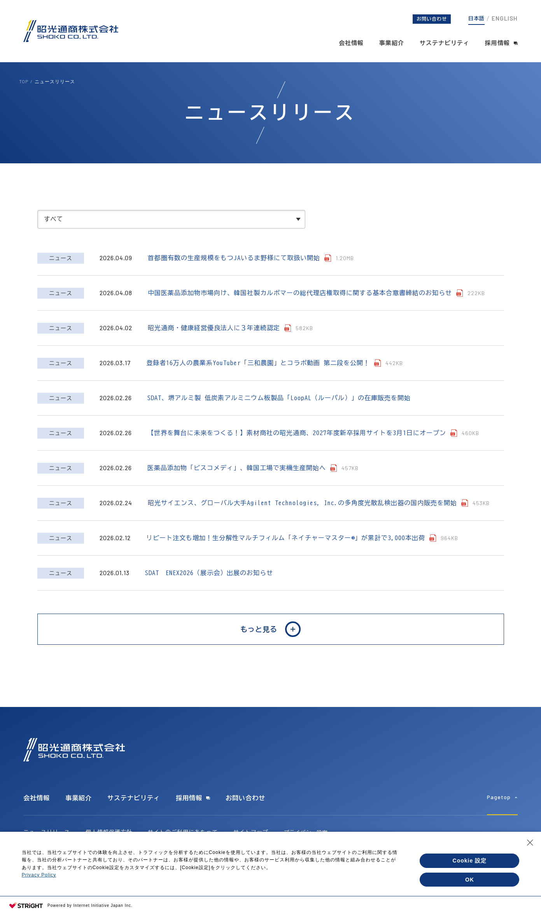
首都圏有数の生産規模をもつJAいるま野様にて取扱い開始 (234, 265)
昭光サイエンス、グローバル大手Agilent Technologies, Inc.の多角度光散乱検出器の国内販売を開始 (304, 510)
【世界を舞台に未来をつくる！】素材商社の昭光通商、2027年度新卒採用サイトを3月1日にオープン (296, 440)
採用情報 (497, 43)
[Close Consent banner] (530, 842)
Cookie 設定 (470, 860)
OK (469, 880)
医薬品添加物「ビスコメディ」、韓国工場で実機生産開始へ (236, 475)
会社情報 (351, 43)
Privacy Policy (39, 875)
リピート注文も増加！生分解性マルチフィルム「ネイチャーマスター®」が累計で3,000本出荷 (287, 545)
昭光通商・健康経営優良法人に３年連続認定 (214, 335)
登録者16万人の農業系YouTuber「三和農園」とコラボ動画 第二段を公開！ (258, 370)
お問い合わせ (432, 18)
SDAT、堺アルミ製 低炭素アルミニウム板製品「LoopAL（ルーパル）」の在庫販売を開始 (279, 405)
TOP (23, 81)
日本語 (476, 18)
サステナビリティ (444, 43)
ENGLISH (505, 18)
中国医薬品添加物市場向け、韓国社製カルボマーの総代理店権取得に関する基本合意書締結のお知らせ (301, 300)
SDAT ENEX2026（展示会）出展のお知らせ (209, 580)
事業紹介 (391, 43)
